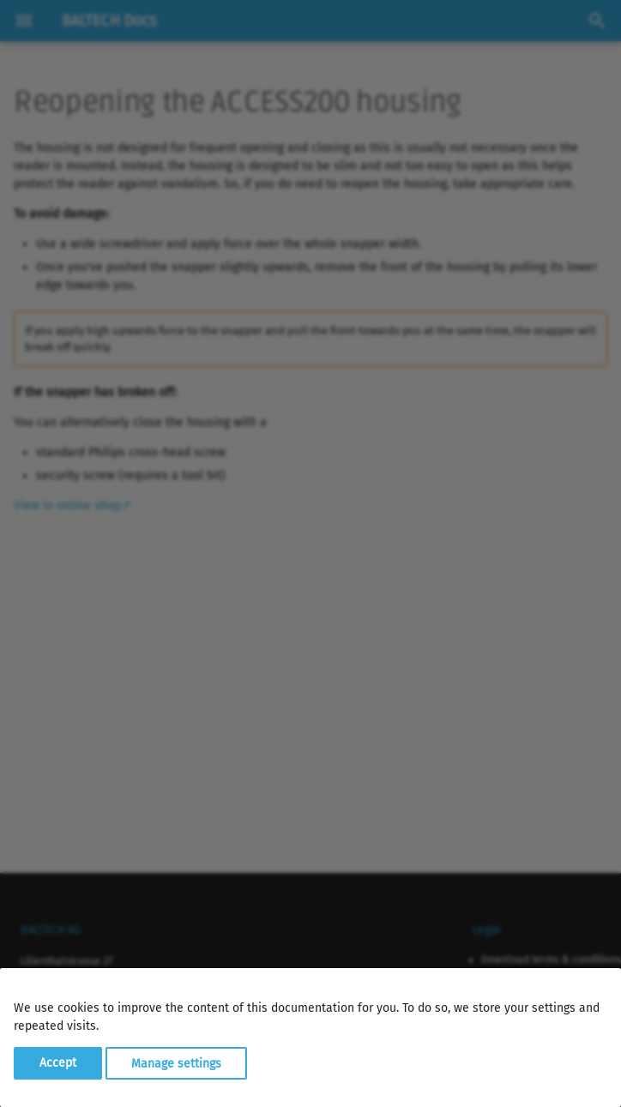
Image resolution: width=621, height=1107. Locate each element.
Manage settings (176, 1063)
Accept (57, 1063)
